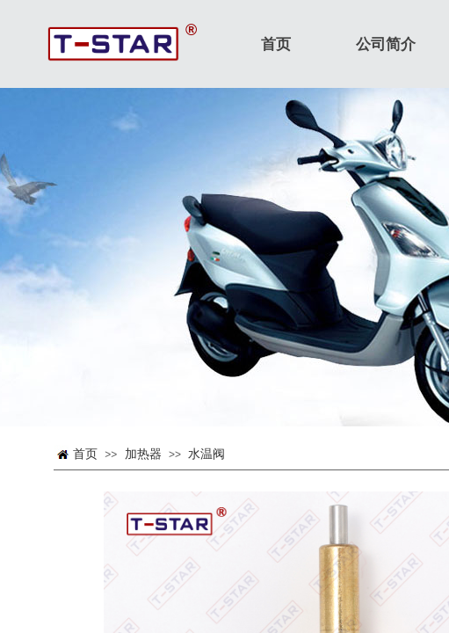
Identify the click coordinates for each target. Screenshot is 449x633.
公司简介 (386, 44)
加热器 (143, 454)
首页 (85, 454)
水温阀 (206, 454)
